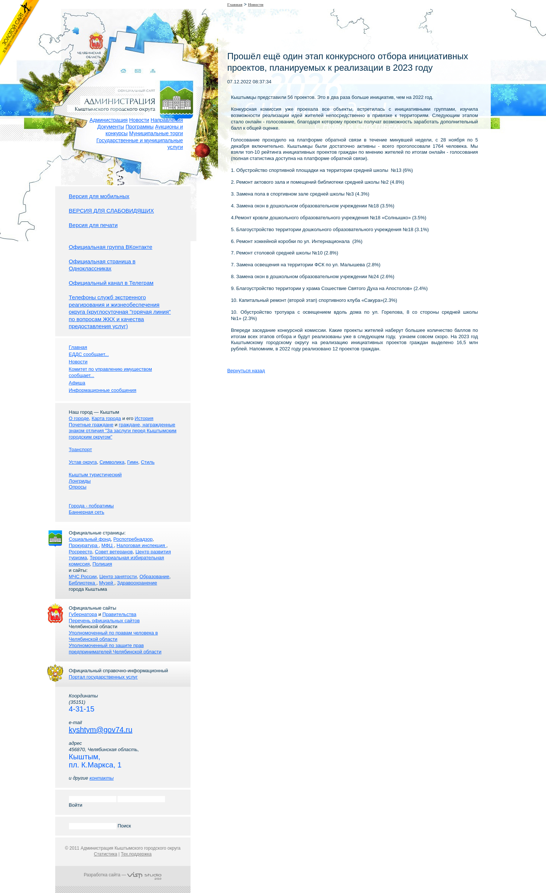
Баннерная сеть (87, 512)
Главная (234, 4)
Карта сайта (147, 62)
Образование (154, 576)
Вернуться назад (246, 370)
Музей (106, 583)
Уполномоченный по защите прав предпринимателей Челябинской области (115, 648)
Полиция (102, 564)
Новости (139, 120)
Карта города (106, 418)
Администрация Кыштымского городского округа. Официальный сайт (127, 90)
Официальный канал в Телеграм (111, 283)
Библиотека (82, 583)
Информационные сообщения (102, 390)
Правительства (119, 614)
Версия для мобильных (99, 196)
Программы (140, 127)
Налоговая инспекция (141, 545)
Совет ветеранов (114, 551)
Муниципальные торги (156, 133)
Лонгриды (80, 481)
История (144, 418)
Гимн (132, 462)
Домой (118, 62)
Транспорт (80, 449)
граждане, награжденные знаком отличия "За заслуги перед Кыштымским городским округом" (122, 431)
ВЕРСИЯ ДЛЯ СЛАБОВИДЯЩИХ (111, 210)
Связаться (132, 62)
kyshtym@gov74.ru (100, 730)
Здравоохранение (137, 583)
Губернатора (83, 614)
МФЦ (108, 545)
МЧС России (83, 576)
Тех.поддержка (136, 854)
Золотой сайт (20, 33)
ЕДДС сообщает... (89, 354)
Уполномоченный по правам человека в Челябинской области (113, 636)
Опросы (77, 487)
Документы (110, 127)
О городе (79, 418)
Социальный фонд (90, 539)
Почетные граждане (91, 424)
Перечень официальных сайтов (104, 620)
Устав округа (83, 462)
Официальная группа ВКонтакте (110, 247)
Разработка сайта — (123, 874)
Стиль (148, 462)
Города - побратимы (91, 506)
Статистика (105, 854)
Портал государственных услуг (103, 677)
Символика (111, 462)
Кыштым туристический (95, 474)
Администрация (108, 120)
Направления (166, 120)
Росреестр (80, 551)
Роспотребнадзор (133, 539)
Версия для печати (93, 225)
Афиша (77, 383)
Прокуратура (84, 545)
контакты (101, 778)
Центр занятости (118, 576)
